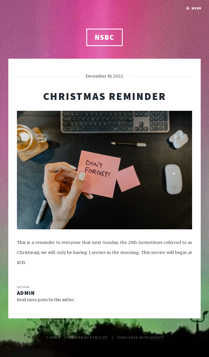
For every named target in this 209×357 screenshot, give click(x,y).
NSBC (105, 37)
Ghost (156, 337)
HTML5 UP (99, 337)
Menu (197, 8)
